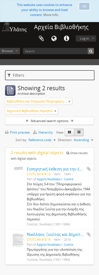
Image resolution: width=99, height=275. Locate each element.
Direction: (65, 140)
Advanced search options (49, 121)
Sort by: (21, 140)
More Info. (51, 15)
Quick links (66, 38)
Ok (84, 6)
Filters (16, 75)
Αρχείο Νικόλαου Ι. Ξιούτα (55, 179)
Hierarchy (43, 132)
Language (54, 38)
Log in (84, 38)
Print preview (17, 132)
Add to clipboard (88, 168)
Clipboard (41, 38)
